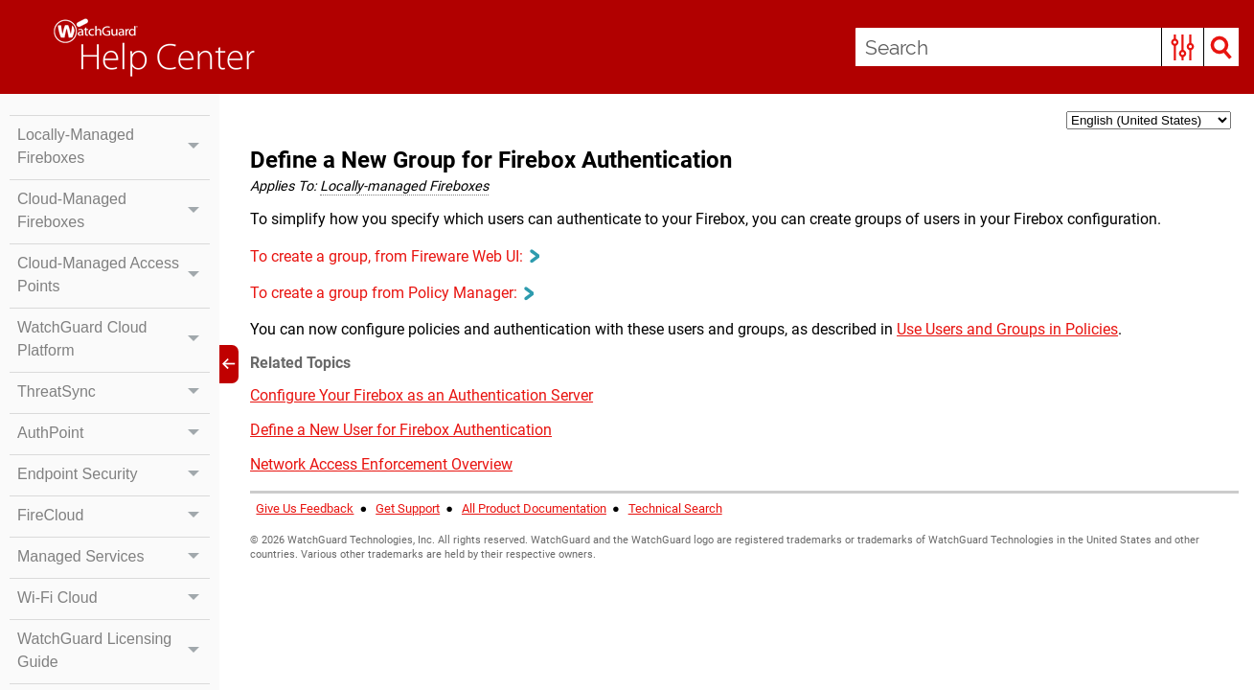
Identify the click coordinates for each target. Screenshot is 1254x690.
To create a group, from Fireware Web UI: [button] (394, 256)
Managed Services (113, 557)
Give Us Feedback (304, 508)
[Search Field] (1047, 47)
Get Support (408, 508)
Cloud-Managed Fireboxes (113, 211)
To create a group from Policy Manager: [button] (391, 293)
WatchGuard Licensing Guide (113, 650)
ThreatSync (113, 392)
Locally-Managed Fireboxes (113, 146)
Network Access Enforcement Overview (381, 464)
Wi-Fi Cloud (113, 598)
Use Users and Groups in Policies (1007, 329)
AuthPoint (113, 433)
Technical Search (675, 508)
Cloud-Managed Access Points (113, 275)
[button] (1182, 47)
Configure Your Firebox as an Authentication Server (421, 395)
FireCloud (113, 515)
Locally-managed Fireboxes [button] (404, 186)
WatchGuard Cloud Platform (113, 339)
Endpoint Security (113, 474)
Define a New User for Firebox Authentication (401, 430)
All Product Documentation (534, 508)
